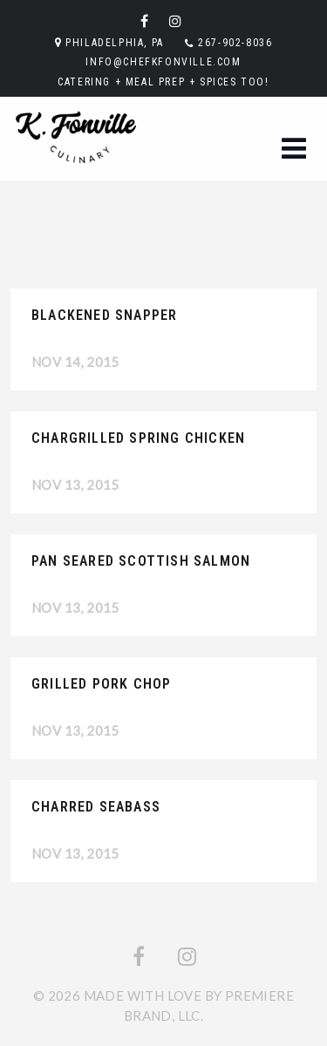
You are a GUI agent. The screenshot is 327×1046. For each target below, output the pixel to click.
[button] (294, 149)
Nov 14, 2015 (75, 362)
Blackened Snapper (104, 315)
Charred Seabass (95, 806)
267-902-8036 (235, 43)
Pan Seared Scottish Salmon (140, 561)
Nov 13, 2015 (75, 484)
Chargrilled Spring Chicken (138, 438)
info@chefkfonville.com (163, 62)
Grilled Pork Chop (101, 684)
